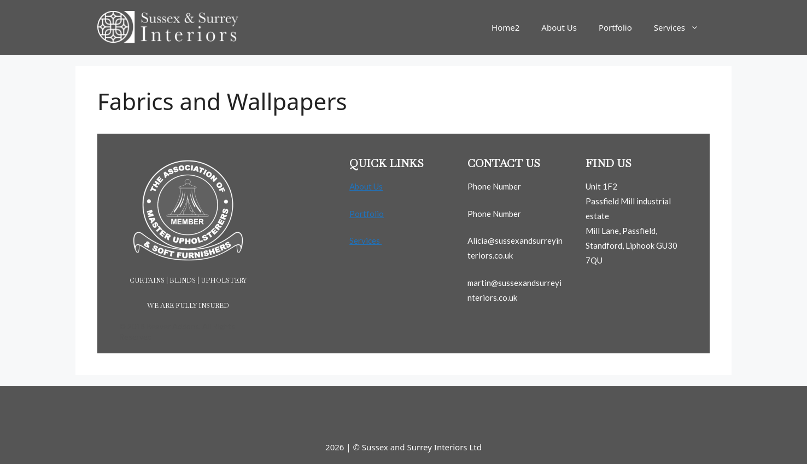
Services (682, 27)
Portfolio (615, 27)
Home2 (505, 27)
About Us (559, 27)
